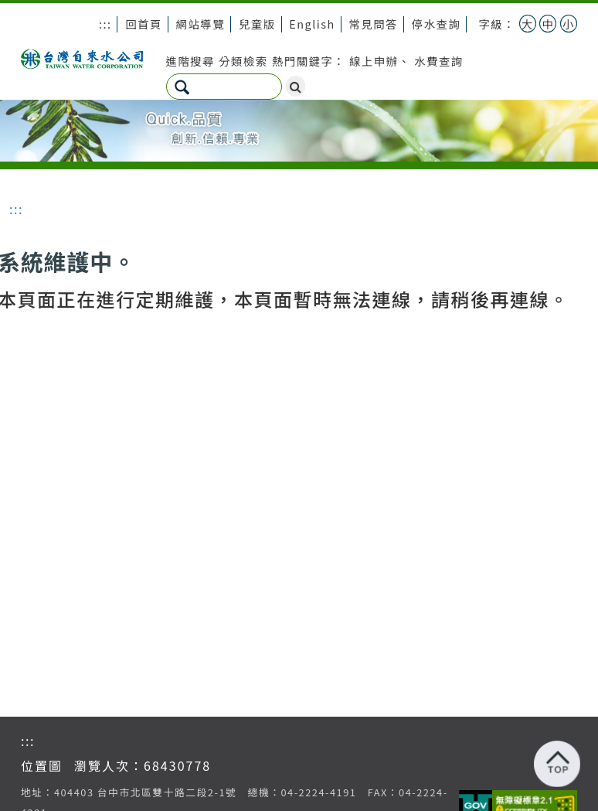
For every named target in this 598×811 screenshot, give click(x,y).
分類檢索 (243, 61)
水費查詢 (439, 61)
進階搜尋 (191, 61)
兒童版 (257, 23)
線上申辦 (374, 61)
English (312, 23)
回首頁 (143, 23)
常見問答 (373, 23)
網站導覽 (201, 23)
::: (105, 23)
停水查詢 (436, 23)
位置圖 (42, 765)
